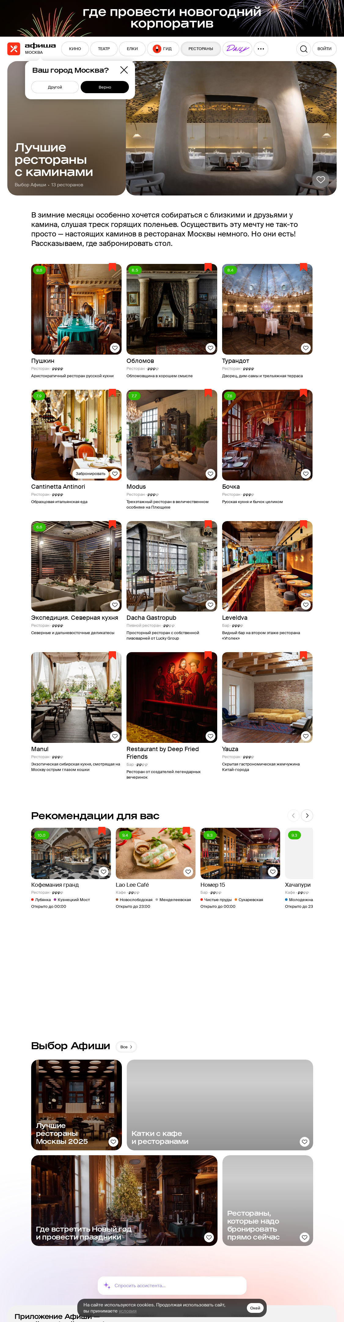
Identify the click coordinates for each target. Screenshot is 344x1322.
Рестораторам (245, 1233)
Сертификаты (244, 1259)
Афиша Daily (194, 1233)
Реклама (143, 1253)
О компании (147, 1243)
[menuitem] (75, 49)
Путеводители (197, 1253)
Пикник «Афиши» (200, 1243)
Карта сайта (146, 1263)
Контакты (144, 1273)
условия (128, 1311)
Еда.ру (189, 1263)
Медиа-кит (145, 1233)
